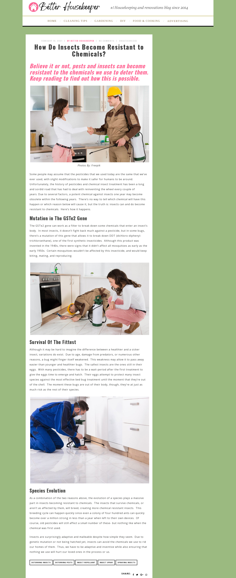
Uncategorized (128, 40)
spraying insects (126, 562)
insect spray (106, 562)
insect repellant (86, 562)
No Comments (106, 40)
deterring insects (41, 562)
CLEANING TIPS (75, 20)
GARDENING (104, 20)
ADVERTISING (177, 21)
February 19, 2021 (51, 40)
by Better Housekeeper (80, 40)
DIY (123, 20)
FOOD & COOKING (146, 20)
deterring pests (63, 562)
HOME (52, 20)
